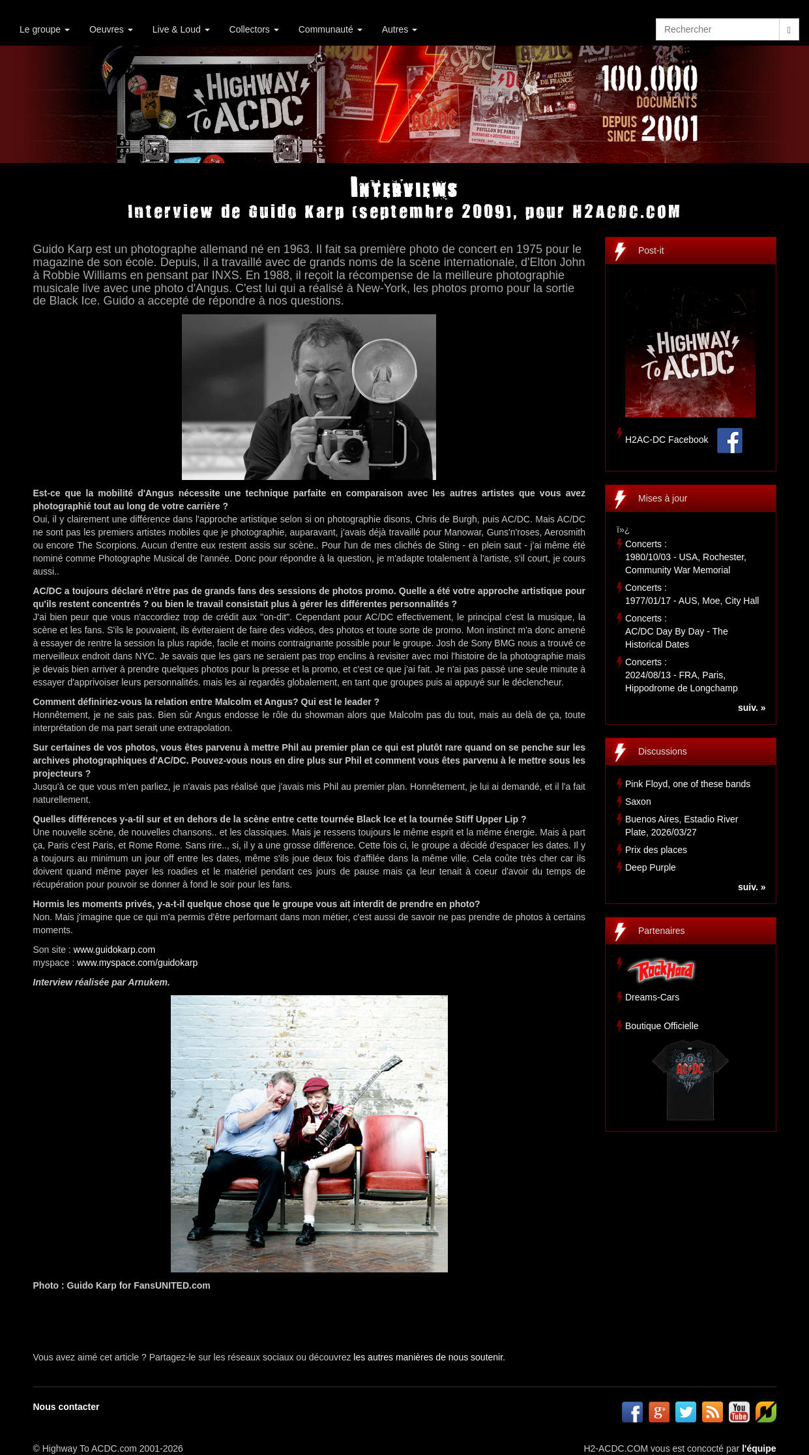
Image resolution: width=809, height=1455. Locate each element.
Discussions (662, 751)
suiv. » (752, 707)
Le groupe (45, 29)
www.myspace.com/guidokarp (137, 962)
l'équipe (759, 1448)
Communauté (330, 29)
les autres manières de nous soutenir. (429, 1357)
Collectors (254, 29)
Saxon (638, 801)
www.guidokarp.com (114, 949)
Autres (399, 29)
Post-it (651, 250)
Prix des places (656, 850)
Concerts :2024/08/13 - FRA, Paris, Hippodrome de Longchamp (681, 675)
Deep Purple (650, 867)
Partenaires (661, 930)
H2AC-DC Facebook (667, 439)
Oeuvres (111, 29)
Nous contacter (66, 1407)
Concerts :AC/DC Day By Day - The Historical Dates (676, 631)
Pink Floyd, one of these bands (687, 784)
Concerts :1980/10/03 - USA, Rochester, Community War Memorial (685, 557)
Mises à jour (662, 498)
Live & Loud (181, 29)
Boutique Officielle (662, 1026)
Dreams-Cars (652, 997)
